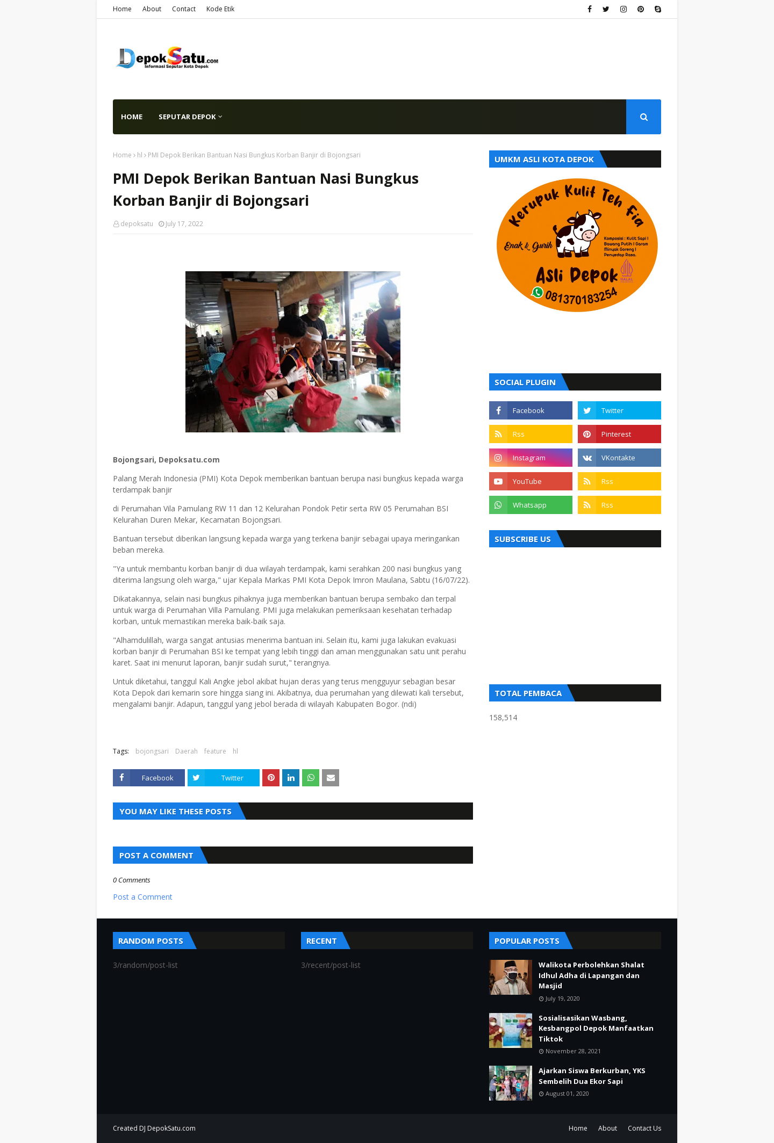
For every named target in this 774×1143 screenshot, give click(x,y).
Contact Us (644, 1128)
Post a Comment (143, 897)
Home (122, 8)
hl (139, 155)
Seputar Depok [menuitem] (187, 116)
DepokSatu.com (171, 1128)
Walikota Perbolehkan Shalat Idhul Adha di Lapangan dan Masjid (591, 975)
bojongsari (152, 751)
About (151, 8)
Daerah (186, 751)
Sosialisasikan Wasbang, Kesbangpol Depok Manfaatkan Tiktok (596, 1028)
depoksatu (136, 223)
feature (215, 751)
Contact (184, 8)
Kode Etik (220, 8)
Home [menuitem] (131, 116)
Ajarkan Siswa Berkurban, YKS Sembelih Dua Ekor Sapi (592, 1076)
